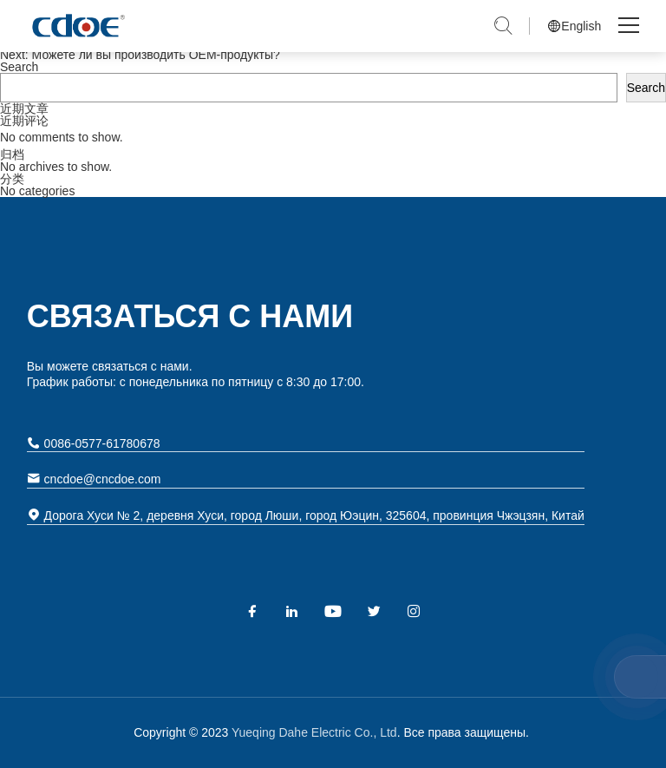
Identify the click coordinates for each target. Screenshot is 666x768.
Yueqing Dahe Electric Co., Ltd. (77, 26)
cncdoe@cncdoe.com (94, 478)
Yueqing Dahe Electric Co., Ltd (312, 732)
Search (19, 67)
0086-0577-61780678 (93, 443)
